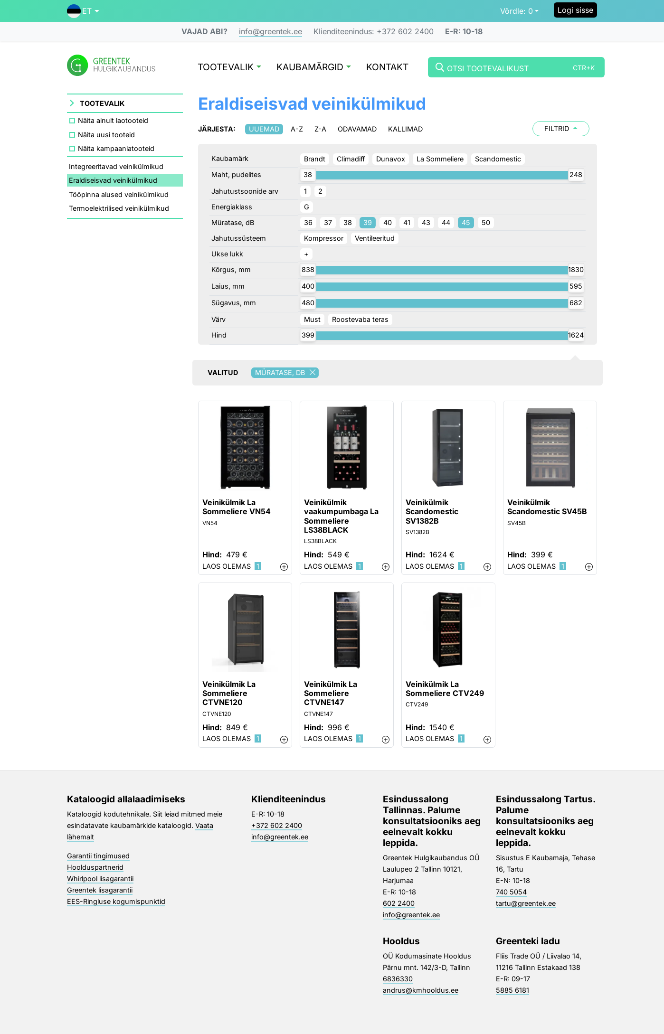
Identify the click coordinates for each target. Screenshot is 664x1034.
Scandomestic (498, 159)
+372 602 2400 (276, 825)
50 (486, 222)
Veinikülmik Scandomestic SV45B (547, 507)
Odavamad (357, 129)
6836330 (398, 979)
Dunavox (390, 159)
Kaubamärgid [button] (313, 68)
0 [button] (516, 11)
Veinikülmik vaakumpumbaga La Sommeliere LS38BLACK (341, 516)
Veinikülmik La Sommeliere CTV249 (445, 689)
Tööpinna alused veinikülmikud (119, 194)
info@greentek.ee (270, 31)
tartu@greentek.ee (526, 903)
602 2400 (399, 903)
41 (406, 222)
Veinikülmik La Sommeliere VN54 (236, 507)
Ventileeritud (375, 238)
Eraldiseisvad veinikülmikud (113, 180)
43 (426, 222)
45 (466, 222)
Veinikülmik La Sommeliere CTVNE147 (330, 693)
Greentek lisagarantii (100, 890)
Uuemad (264, 129)
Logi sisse (575, 10)
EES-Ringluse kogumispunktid (116, 901)
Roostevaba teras (360, 319)
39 (367, 222)
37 (328, 222)
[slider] (308, 174)
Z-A (320, 129)
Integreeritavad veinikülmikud (116, 166)
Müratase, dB (287, 372)
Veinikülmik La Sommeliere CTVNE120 (229, 693)
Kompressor (323, 238)
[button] (83, 11)
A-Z (297, 129)
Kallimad (405, 129)
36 (308, 222)
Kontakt (387, 68)
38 (347, 222)
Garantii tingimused (98, 856)
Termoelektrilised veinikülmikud (119, 208)
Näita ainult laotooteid (113, 120)
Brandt (314, 159)
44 (446, 222)
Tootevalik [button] (229, 68)
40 (387, 222)
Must (312, 319)
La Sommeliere (440, 159)
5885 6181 (512, 990)
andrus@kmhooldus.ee (420, 990)
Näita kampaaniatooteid (116, 148)
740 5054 (511, 892)
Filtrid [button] (561, 128)
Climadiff (351, 159)
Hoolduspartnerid (95, 867)
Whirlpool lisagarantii (100, 878)
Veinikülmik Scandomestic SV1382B (432, 511)
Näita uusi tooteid (106, 135)
